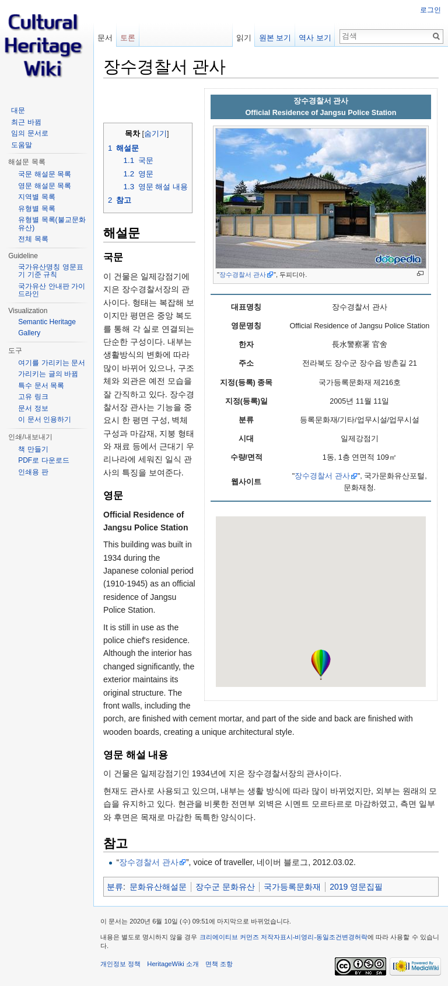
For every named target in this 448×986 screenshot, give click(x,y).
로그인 (430, 10)
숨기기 (155, 134)
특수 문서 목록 (41, 385)
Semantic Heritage (47, 322)
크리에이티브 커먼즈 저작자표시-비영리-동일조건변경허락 (284, 936)
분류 (115, 886)
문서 (105, 37)
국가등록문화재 (292, 886)
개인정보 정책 (120, 963)
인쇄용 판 (33, 472)
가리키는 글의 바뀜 (48, 374)
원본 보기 (275, 37)
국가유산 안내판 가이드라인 (51, 290)
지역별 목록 (36, 197)
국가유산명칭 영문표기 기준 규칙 (50, 271)
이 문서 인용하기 (44, 419)
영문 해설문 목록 (44, 186)
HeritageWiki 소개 (173, 963)
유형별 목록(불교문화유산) (51, 224)
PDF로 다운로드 (43, 460)
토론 (127, 37)
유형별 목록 (36, 208)
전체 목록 (33, 239)
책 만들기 (33, 449)
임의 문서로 (29, 133)
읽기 (243, 37)
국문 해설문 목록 (44, 174)
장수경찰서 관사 (242, 274)
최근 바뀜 (26, 122)
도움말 (21, 145)
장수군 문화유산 (225, 886)
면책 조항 (219, 963)
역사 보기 (315, 37)
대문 (18, 110)
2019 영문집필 (356, 886)
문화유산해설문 (158, 886)
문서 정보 (33, 408)
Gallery (29, 333)
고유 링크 (33, 397)
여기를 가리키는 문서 (51, 363)
